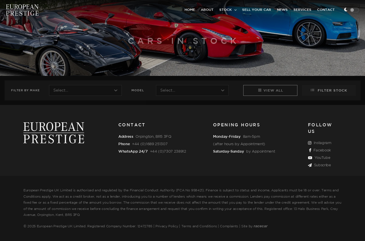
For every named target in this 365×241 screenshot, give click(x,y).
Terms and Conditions (199, 226)
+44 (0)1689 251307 (149, 144)
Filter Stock (329, 90)
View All (270, 90)
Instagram (319, 143)
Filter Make (25, 90)
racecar (261, 226)
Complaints (229, 226)
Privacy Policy (166, 226)
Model (137, 90)
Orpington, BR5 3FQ (153, 136)
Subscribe (319, 165)
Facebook (320, 150)
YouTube (319, 158)
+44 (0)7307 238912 (168, 151)
